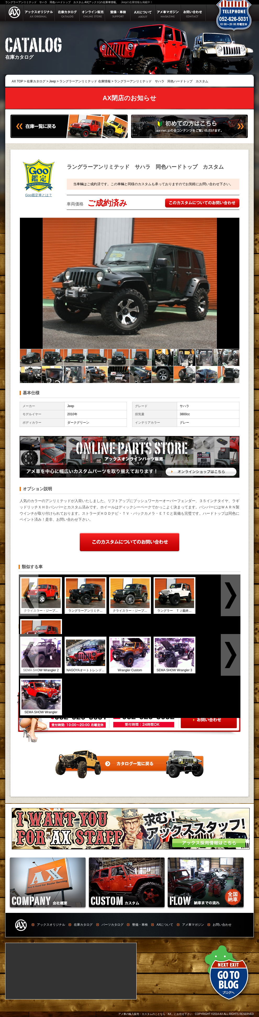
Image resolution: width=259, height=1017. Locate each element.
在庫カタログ (36, 81)
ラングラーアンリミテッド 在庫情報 (84, 81)
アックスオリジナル (51, 925)
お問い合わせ (222, 925)
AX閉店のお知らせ (129, 98)
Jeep (52, 81)
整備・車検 (140, 925)
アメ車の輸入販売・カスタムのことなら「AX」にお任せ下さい (155, 1014)
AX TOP (17, 81)
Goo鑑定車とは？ (38, 195)
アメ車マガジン (193, 925)
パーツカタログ (112, 925)
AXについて (164, 925)
